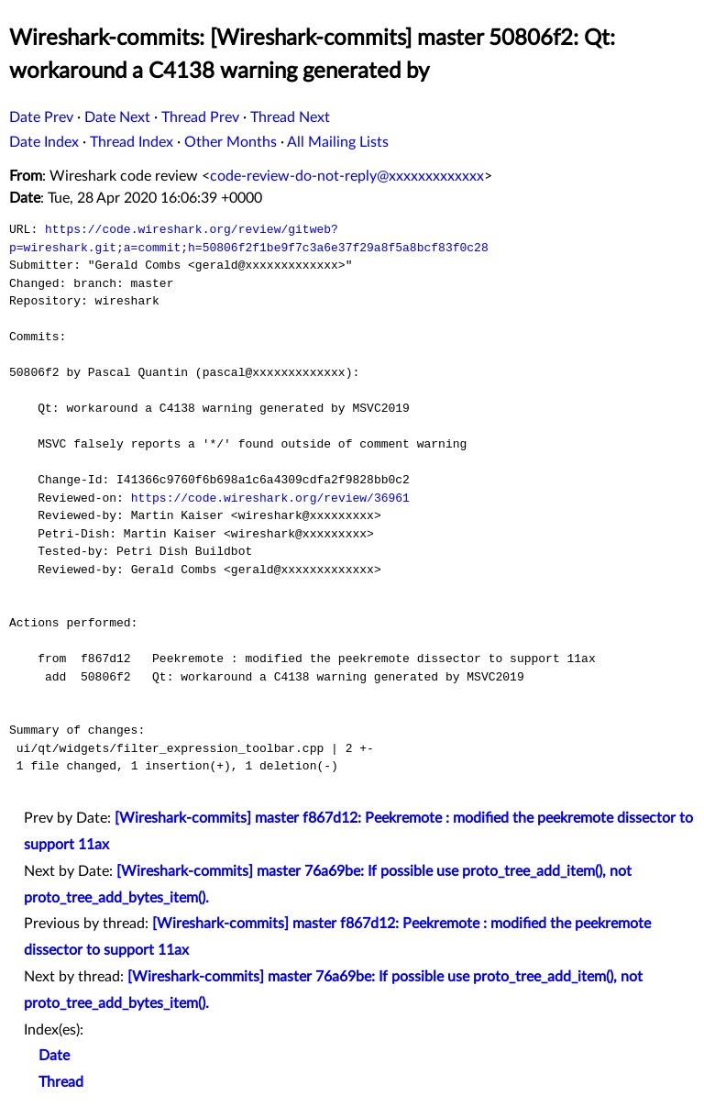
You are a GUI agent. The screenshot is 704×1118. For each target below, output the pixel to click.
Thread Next (290, 117)
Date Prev (41, 117)
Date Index (44, 142)
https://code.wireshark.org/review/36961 (270, 498)
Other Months (230, 142)
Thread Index (131, 142)
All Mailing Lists (338, 142)
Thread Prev (200, 117)
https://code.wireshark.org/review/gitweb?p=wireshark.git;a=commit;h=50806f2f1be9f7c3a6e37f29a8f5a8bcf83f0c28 (249, 238)
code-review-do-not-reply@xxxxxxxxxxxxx (347, 176)
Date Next (117, 117)
